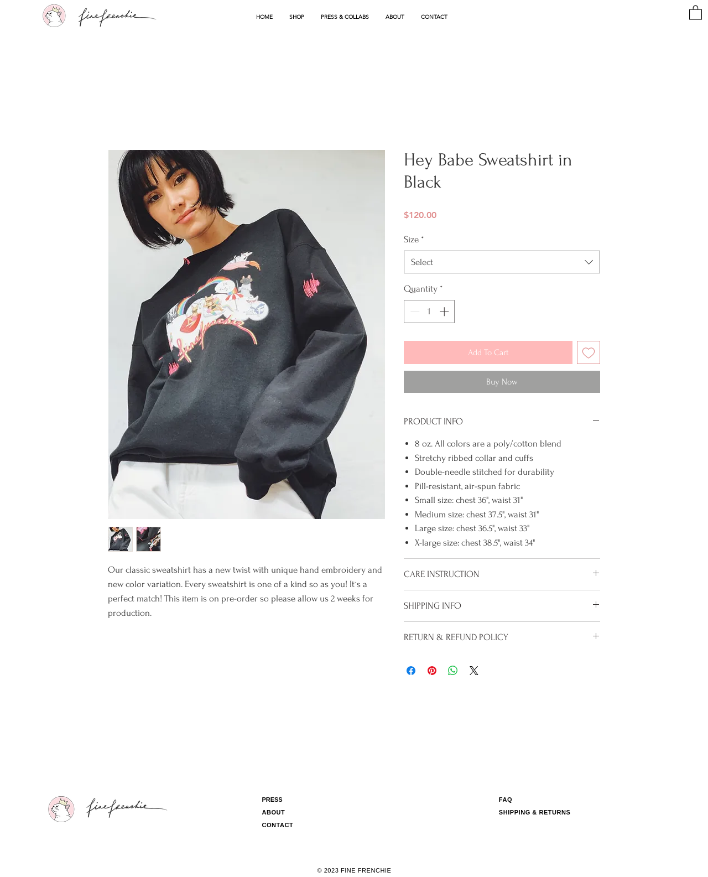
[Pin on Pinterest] (432, 670)
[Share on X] (474, 670)
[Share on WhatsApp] (453, 670)
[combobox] (502, 262)
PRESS (272, 799)
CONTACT (277, 825)
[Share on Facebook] (411, 670)
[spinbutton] (429, 311)
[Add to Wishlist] (588, 352)
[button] (297, 17)
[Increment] (445, 311)
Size (414, 239)
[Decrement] (413, 311)
